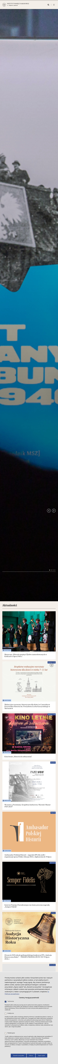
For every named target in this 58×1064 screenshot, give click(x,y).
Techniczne (10, 1001)
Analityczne (10, 1013)
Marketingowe (11, 1033)
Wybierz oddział (13, 5)
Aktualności (9, 583)
